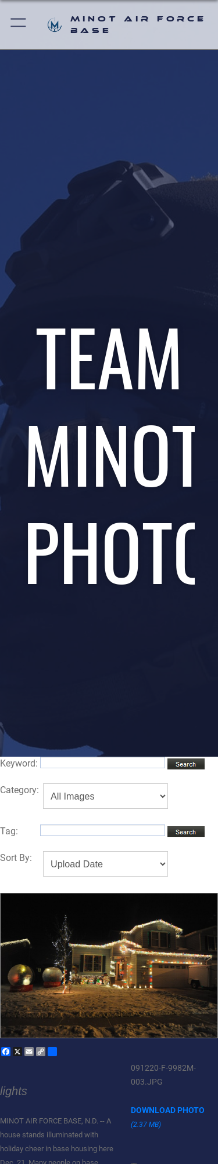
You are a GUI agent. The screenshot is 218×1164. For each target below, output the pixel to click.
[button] (19, 24)
